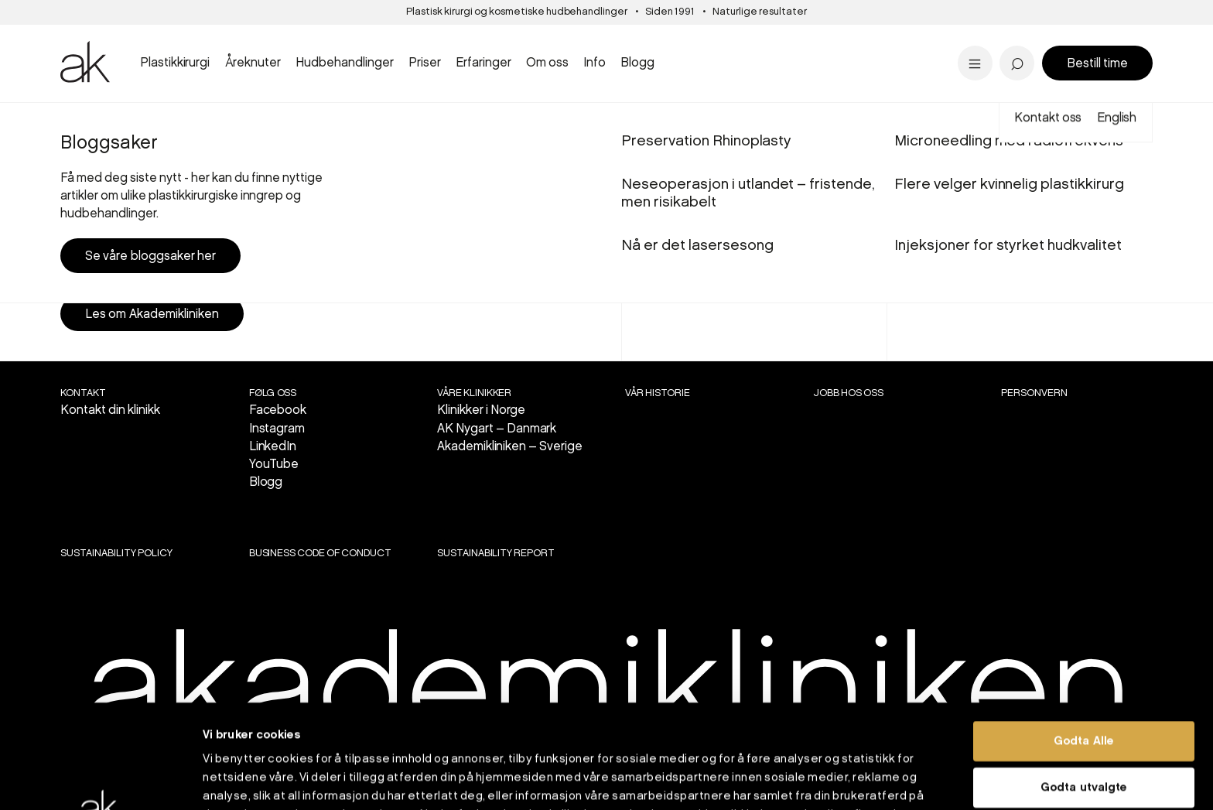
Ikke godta (1084, 729)
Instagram (277, 429)
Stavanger (665, 41)
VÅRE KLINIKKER (474, 393)
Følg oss (273, 393)
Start (70, 123)
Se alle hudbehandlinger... (721, 63)
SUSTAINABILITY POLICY (116, 553)
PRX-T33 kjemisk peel (709, 40)
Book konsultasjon (1076, 256)
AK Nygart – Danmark (497, 429)
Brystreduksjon (112, 40)
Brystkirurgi (234, 123)
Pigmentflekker (961, 40)
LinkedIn (273, 447)
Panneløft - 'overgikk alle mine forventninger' (464, 54)
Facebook (278, 410)
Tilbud (926, 41)
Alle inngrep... (680, 63)
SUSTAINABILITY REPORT (496, 553)
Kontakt (83, 393)
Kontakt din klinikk (110, 410)
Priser (99, 123)
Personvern (1034, 393)
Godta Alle (1084, 637)
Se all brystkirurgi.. (121, 63)
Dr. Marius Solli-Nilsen (981, 40)
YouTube (274, 464)
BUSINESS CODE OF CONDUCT (320, 553)
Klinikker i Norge (481, 410)
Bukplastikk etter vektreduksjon (744, 45)
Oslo (127, 123)
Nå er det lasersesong (697, 45)
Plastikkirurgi (173, 123)
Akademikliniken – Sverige (510, 447)
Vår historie (657, 393)
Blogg (266, 482)
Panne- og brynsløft (703, 40)
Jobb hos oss (848, 393)
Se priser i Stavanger (706, 63)
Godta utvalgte (1083, 683)
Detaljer (831, 779)
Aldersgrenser (670, 50)
